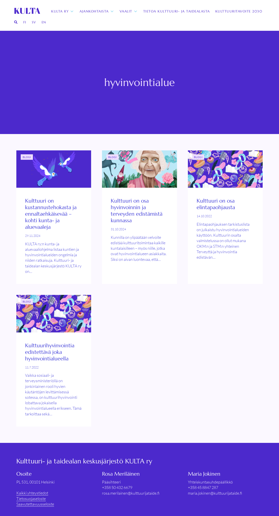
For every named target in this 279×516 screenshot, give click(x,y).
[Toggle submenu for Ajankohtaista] (112, 11)
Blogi (27, 157)
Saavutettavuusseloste (35, 504)
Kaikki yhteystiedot (32, 492)
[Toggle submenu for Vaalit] (135, 11)
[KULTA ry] (27, 11)
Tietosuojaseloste (31, 498)
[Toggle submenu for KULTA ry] (72, 11)
